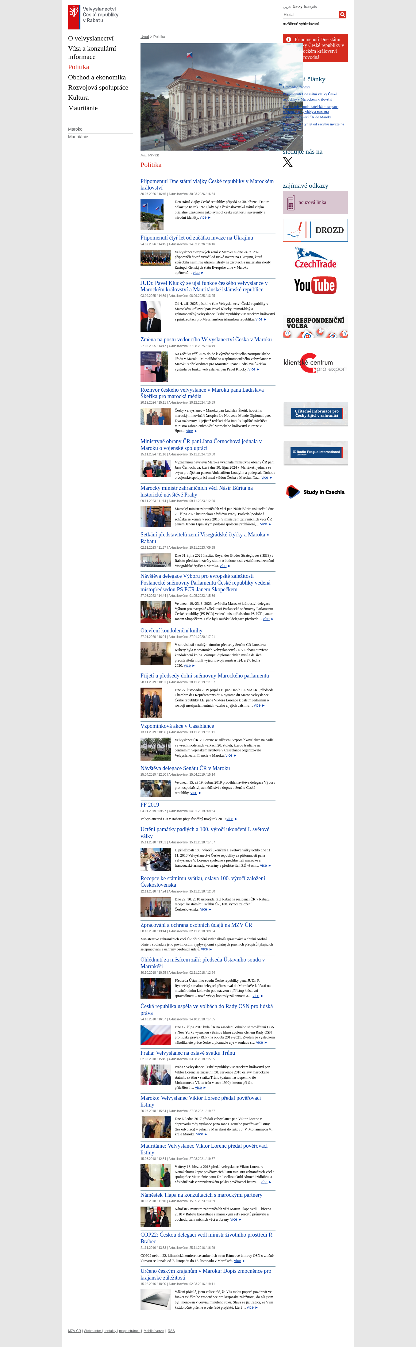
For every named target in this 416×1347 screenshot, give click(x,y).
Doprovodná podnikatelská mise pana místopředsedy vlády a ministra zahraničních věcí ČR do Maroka (310, 112)
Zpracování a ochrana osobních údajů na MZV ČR (196, 925)
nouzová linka (312, 202)
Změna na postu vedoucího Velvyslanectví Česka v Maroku (206, 339)
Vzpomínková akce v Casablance (177, 726)
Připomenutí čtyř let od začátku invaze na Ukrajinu (197, 238)
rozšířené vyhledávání (301, 24)
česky (297, 7)
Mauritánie (78, 136)
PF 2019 (150, 805)
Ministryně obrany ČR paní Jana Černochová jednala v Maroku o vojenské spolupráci (201, 444)
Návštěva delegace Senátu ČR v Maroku (185, 768)
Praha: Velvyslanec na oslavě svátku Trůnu (188, 1053)
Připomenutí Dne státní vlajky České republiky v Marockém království (319, 45)
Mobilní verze (154, 1331)
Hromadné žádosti (296, 87)
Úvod (145, 37)
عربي (287, 7)
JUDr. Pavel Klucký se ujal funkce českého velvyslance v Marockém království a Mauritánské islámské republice (204, 286)
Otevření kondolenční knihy (171, 630)
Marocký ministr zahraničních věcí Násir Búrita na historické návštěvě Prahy (197, 491)
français (310, 7)
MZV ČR (74, 1331)
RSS (171, 1331)
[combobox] (311, 14)
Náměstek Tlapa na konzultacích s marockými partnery (202, 1195)
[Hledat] (342, 14)
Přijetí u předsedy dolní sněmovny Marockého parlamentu (205, 676)
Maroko (75, 129)
